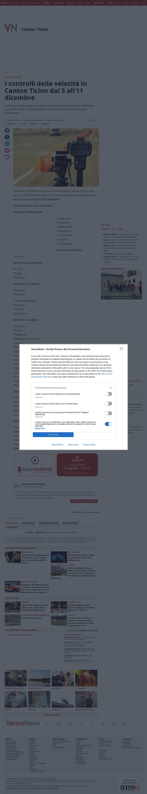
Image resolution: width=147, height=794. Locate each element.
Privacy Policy (89, 445)
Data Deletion (58, 445)
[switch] (108, 394)
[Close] (122, 349)
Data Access (73, 445)
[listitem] (73, 387)
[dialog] (73, 397)
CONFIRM (53, 435)
